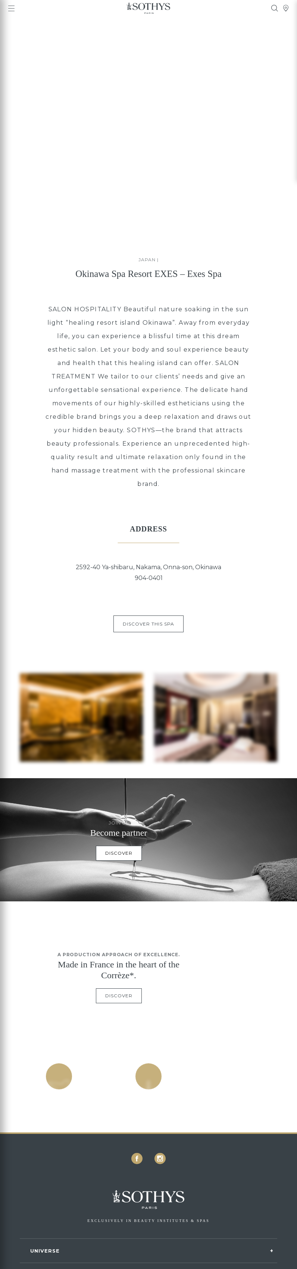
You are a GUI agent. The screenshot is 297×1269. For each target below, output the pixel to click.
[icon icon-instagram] (160, 1158)
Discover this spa (148, 624)
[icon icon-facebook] (137, 1158)
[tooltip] (274, 8)
